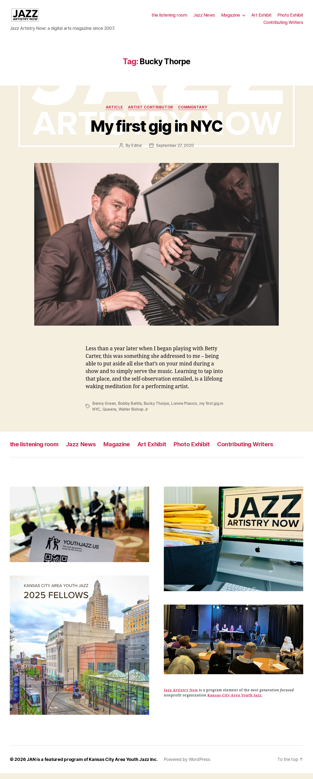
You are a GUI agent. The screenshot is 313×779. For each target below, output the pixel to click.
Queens (109, 415)
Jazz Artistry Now (181, 696)
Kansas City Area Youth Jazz (234, 701)
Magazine (230, 18)
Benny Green (104, 409)
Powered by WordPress (187, 765)
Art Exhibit (261, 18)
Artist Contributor (150, 113)
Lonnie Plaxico (184, 409)
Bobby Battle (130, 409)
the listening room (169, 18)
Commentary (193, 113)
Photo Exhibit (290, 18)
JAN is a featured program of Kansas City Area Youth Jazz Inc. (92, 765)
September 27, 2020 (175, 151)
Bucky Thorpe (156, 409)
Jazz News (204, 18)
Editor (136, 151)
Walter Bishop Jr (133, 415)
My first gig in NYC (156, 131)
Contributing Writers (283, 25)
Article (114, 113)
